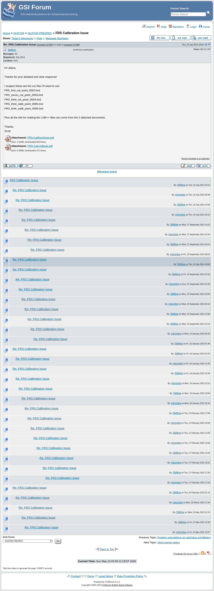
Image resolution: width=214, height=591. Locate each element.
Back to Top (107, 549)
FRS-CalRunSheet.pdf (40, 137)
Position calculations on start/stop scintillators (184, 537)
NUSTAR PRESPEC (40, 33)
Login (191, 26)
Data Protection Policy (130, 576)
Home (204, 26)
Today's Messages (22, 38)
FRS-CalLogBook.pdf (40, 146)
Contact (75, 576)
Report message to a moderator (195, 158)
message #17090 (71, 45)
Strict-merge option (169, 542)
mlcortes (180, 194)
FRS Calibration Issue (24, 180)
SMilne (12, 49)
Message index (107, 171)
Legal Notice (105, 576)
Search (148, 26)
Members (176, 26)
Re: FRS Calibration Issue (19, 44)
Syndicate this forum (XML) (186, 554)
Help (161, 26)
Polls (39, 38)
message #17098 (45, 45)
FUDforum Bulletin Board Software (117, 585)
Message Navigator (57, 38)
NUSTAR (18, 33)
